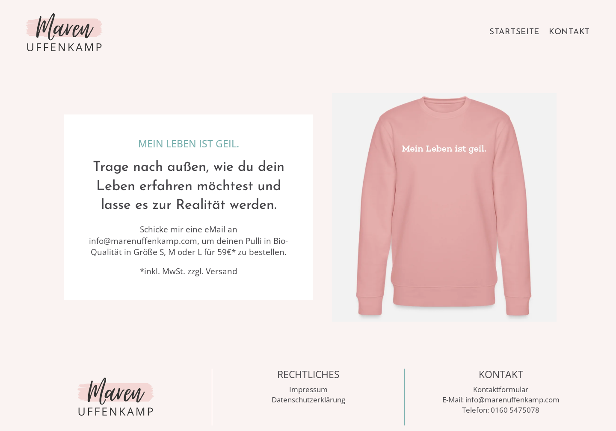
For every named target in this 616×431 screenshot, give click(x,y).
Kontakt (569, 32)
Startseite (514, 32)
